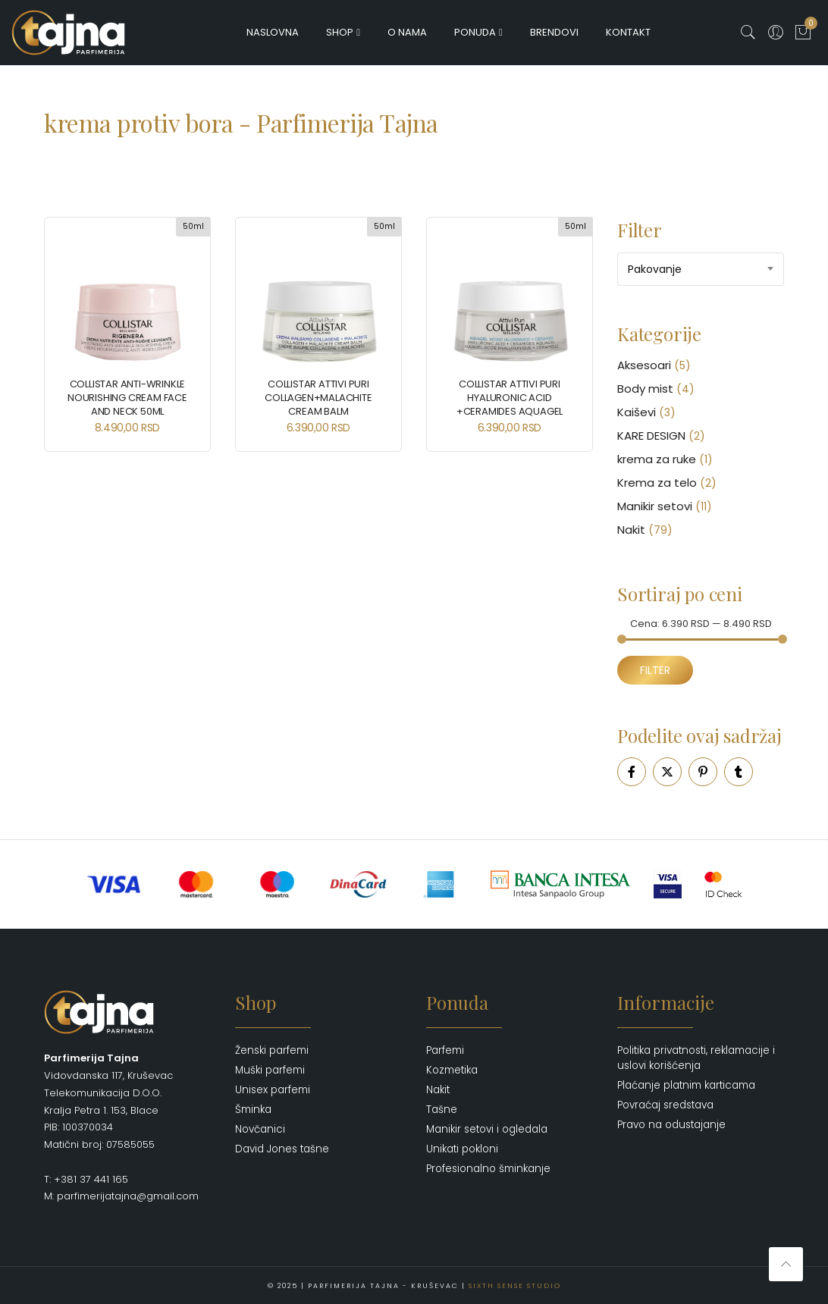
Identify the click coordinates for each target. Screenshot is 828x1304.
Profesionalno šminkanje (488, 1168)
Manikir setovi (654, 506)
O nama (407, 32)
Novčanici (260, 1129)
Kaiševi (636, 412)
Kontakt (628, 32)
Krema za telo (657, 483)
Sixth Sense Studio (515, 1285)
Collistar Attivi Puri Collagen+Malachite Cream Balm (318, 397)
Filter (655, 670)
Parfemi (445, 1050)
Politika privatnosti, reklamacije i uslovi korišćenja (696, 1058)
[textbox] (700, 269)
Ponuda (475, 32)
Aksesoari (644, 365)
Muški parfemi (270, 1070)
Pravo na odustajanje (671, 1124)
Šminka (253, 1109)
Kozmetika (452, 1070)
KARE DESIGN (651, 436)
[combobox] (700, 269)
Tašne (441, 1109)
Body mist (645, 389)
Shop (339, 32)
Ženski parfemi (272, 1050)
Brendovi (554, 32)
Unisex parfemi (272, 1090)
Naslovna (272, 32)
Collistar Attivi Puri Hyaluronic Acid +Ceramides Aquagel (509, 397)
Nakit (631, 530)
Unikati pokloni (462, 1149)
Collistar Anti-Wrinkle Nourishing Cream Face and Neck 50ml (127, 397)
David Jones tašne (282, 1149)
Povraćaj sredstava (665, 1105)
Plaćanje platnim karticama (686, 1085)
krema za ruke (656, 459)
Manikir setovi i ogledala (486, 1129)
